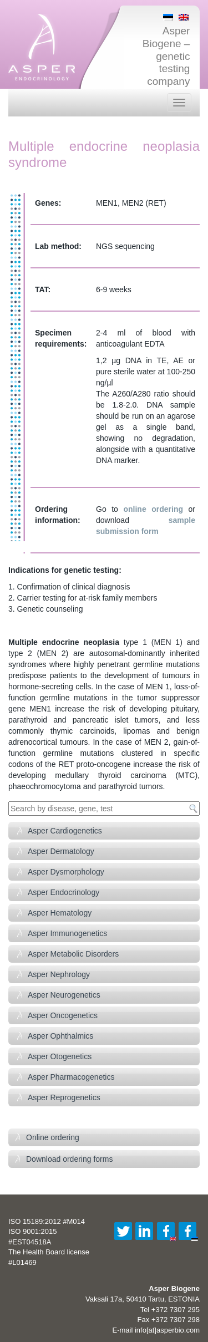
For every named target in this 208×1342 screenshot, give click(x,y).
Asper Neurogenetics (64, 994)
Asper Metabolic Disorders (73, 953)
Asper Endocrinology (63, 892)
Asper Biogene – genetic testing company (166, 56)
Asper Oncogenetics (63, 1015)
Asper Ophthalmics (60, 1035)
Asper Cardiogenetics (65, 830)
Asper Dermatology (61, 851)
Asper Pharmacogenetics (71, 1076)
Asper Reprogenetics (64, 1097)
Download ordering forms (69, 1159)
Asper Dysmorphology (66, 871)
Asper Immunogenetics (67, 933)
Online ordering (52, 1137)
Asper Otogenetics (60, 1056)
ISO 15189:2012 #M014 (46, 1221)
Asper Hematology (60, 912)
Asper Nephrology (59, 974)
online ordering (153, 509)
